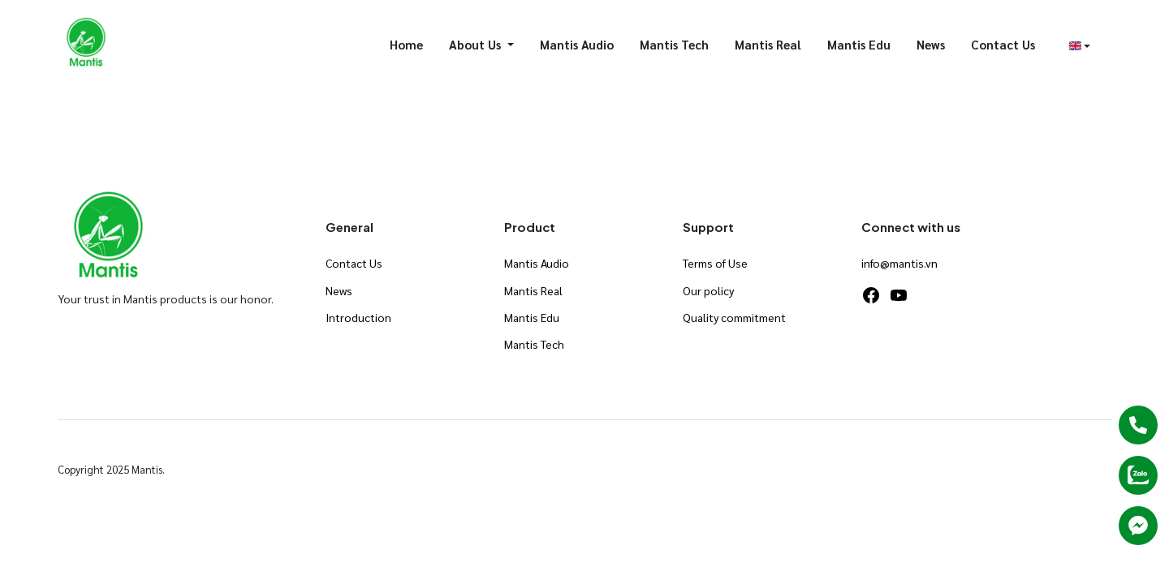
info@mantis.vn (899, 263)
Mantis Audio (577, 44)
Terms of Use (715, 263)
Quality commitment (734, 317)
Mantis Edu (859, 44)
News (931, 44)
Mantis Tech (674, 44)
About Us (476, 44)
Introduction (358, 317)
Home (406, 44)
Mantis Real (768, 44)
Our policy (708, 290)
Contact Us (1003, 44)
